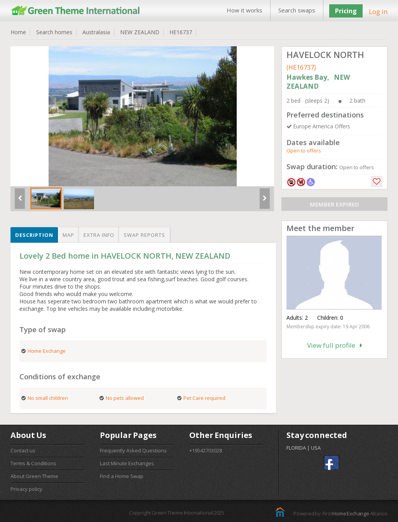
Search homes (54, 32)
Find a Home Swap (121, 476)
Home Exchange (350, 513)
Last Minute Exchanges (127, 463)
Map (68, 234)
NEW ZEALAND (139, 32)
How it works (244, 10)
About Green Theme (34, 476)
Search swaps (296, 10)
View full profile (334, 345)
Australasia (96, 32)
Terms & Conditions (33, 463)
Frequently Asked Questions (133, 450)
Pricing (346, 11)
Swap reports (144, 234)
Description (34, 234)
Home (18, 32)
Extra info (99, 234)
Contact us (22, 450)
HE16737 (180, 32)
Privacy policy (26, 488)
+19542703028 (205, 450)
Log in (378, 11)
